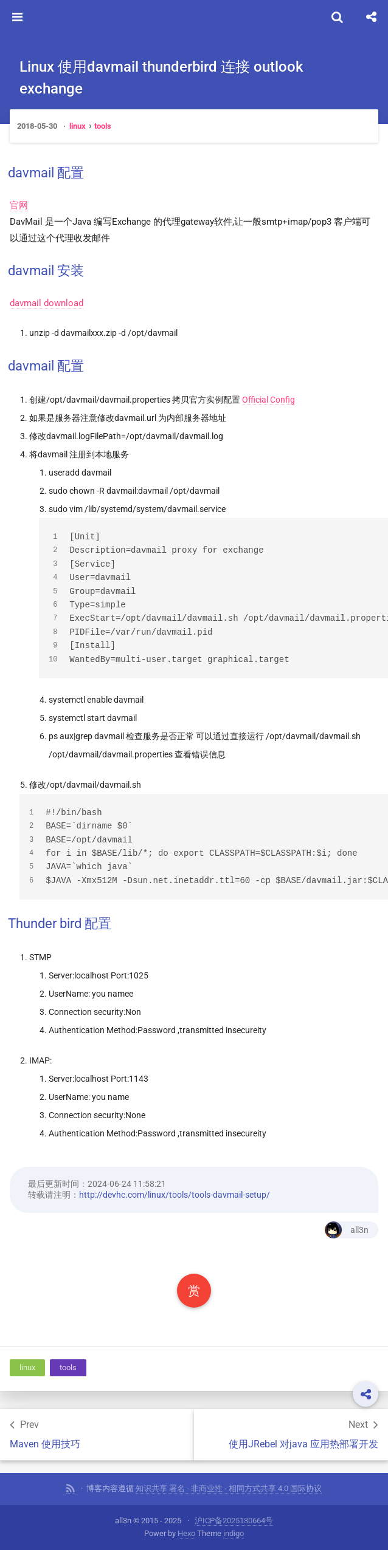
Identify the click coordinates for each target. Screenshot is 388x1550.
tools (102, 126)
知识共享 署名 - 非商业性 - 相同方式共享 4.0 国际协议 (229, 1488)
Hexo (186, 1533)
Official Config (268, 400)
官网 (19, 205)
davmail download (46, 303)
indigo (233, 1533)
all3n (347, 1229)
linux (77, 126)
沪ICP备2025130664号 (234, 1520)
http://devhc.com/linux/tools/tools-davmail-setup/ (174, 1195)
